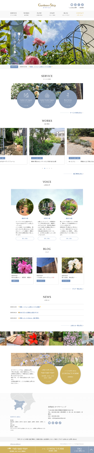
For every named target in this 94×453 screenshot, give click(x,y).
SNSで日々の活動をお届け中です (28, 312)
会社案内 (82, 7)
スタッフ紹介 (53, 439)
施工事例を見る (78, 174)
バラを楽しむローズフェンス (45, 277)
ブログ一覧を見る (77, 289)
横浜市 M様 (69, 218)
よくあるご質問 (73, 7)
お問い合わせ (73, 439)
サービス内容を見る (76, 113)
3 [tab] (47, 168)
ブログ (60, 439)
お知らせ (65, 439)
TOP (18, 439)
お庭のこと (15, 280)
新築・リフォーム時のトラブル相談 (41, 66)
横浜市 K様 (25, 218)
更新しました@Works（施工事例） (29, 318)
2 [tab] (45, 168)
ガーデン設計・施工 (37, 158)
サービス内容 (24, 439)
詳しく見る (24, 238)
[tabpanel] (47, 146)
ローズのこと (41, 280)
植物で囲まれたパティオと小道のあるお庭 (43, 161)
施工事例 (31, 439)
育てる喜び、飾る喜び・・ (69, 277)
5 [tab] (52, 168)
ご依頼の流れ (39, 439)
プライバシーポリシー (15, 444)
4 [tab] (50, 168)
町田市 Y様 (47, 218)
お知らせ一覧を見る (77, 325)
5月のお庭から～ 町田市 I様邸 (21, 277)
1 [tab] (43, 168)
